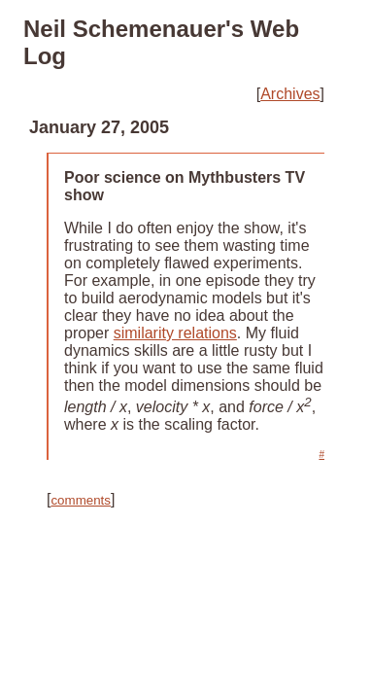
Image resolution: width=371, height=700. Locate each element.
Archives (290, 94)
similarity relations (175, 333)
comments (80, 500)
